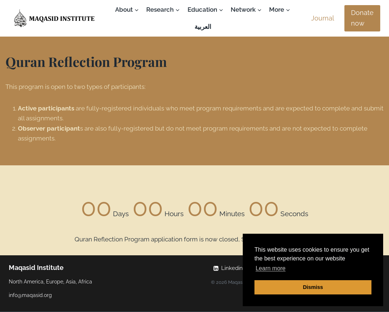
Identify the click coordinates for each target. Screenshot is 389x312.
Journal (322, 18)
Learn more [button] (271, 268)
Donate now (362, 18)
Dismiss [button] (313, 287)
